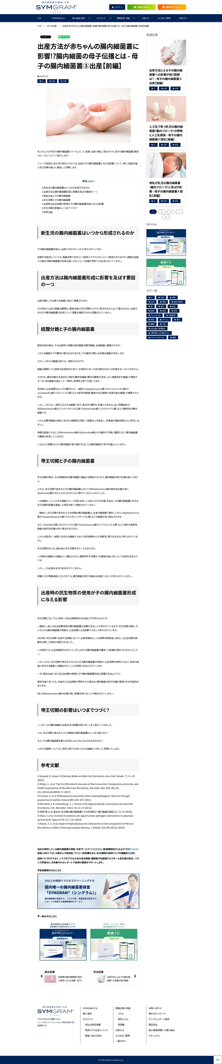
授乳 (176, 144)
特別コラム (122, 1019)
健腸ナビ (130, 849)
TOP (39, 18)
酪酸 (173, 337)
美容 (151, 310)
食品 (172, 306)
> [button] (179, 212)
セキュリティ (154, 1035)
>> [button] (166, 217)
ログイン (118, 7)
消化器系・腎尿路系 (157, 328)
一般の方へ (183, 18)
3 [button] (170, 212)
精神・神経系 (177, 302)
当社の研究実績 (92, 1024)
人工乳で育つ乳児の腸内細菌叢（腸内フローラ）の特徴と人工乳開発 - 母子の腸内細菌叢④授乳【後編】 (166, 132)
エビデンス (100, 18)
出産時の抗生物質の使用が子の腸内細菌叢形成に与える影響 (74, 204)
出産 (53, 81)
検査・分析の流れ (92, 1035)
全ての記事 (52, 25)
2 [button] (161, 212)
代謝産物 (170, 315)
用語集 (120, 1024)
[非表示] (91, 181)
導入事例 (87, 1013)
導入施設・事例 (78, 18)
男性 (174, 310)
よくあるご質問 (164, 18)
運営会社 (153, 1024)
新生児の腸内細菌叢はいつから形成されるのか (66, 187)
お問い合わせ (143, 7)
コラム (120, 1013)
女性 (64, 81)
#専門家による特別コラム (159, 333)
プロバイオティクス (156, 337)
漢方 (161, 306)
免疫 (151, 319)
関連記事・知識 (123, 18)
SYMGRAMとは (58, 18)
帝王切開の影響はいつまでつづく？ (60, 208)
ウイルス (164, 319)
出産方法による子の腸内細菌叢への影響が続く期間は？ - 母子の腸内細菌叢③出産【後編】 (165, 76)
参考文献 (48, 212)
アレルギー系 (154, 315)
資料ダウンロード (173, 7)
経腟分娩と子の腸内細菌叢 (57, 195)
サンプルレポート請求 (159, 1019)
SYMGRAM (95, 849)
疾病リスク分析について (95, 1030)
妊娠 (172, 297)
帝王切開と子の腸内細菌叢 (57, 200)
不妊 (163, 324)
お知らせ (145, 18)
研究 (163, 310)
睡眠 (151, 324)
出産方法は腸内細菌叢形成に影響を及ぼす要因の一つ (70, 191)
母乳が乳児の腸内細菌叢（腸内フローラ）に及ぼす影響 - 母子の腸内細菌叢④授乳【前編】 (166, 189)
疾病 (163, 302)
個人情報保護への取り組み (162, 1030)
